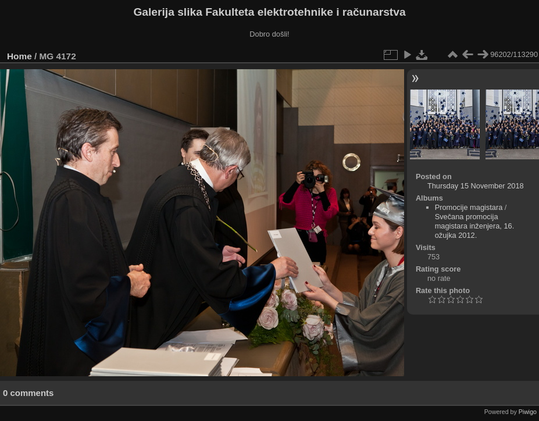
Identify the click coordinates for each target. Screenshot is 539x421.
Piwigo (528, 411)
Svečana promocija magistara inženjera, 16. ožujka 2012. (475, 226)
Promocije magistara (469, 207)
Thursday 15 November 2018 (475, 185)
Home (19, 56)
